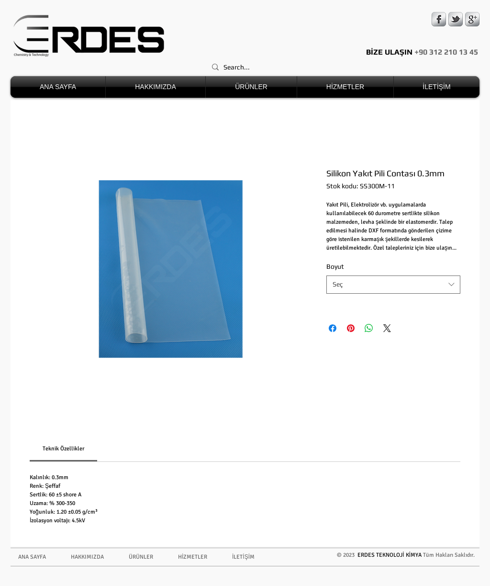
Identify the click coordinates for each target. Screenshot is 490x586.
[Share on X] (387, 328)
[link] (63, 448)
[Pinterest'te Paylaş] (350, 328)
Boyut (335, 266)
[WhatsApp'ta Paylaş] (369, 328)
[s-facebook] (439, 19)
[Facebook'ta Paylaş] (332, 328)
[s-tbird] (455, 19)
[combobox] (393, 285)
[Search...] (341, 67)
